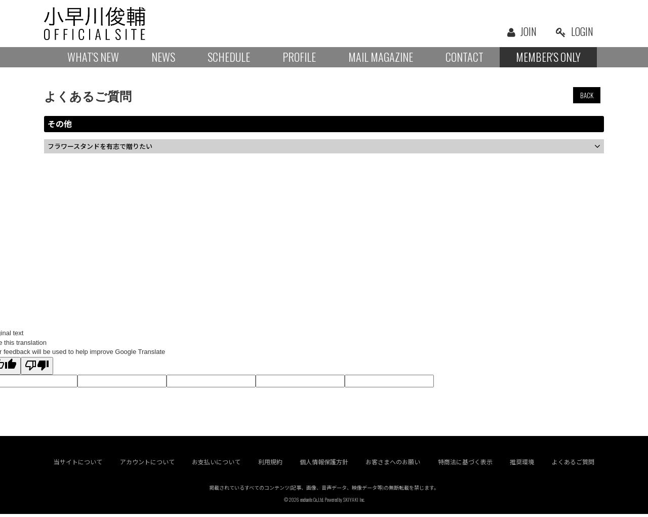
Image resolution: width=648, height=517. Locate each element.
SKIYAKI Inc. (353, 502)
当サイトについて (78, 465)
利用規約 (270, 465)
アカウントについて (147, 465)
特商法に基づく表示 (465, 465)
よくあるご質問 (573, 465)
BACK (586, 95)
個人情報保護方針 (324, 465)
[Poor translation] (37, 366)
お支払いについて (216, 465)
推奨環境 (522, 465)
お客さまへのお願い (393, 465)
